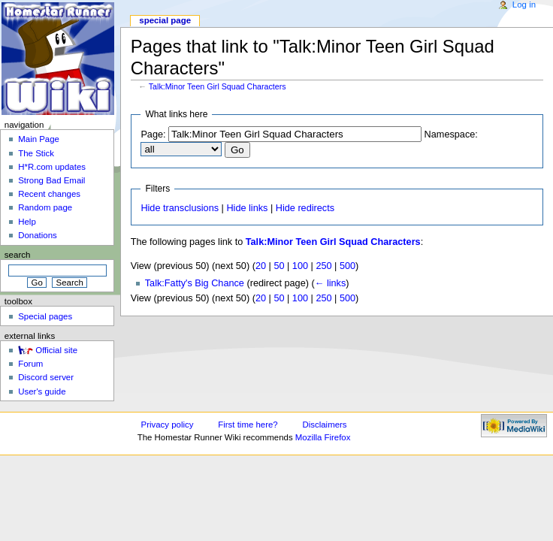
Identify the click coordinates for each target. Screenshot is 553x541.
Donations (37, 235)
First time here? (247, 424)
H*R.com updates (52, 166)
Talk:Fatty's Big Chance (194, 283)
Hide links (246, 208)
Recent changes (49, 193)
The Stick (36, 153)
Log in (524, 4)
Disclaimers (325, 424)
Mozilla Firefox (323, 437)
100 (300, 266)
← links (330, 283)
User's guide (41, 391)
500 (347, 266)
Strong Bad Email (51, 180)
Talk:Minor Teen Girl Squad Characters (217, 86)
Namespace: (451, 134)
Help (27, 221)
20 (260, 266)
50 (278, 266)
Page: (153, 134)
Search (18, 254)
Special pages (45, 316)
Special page (165, 20)
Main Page (38, 139)
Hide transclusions (180, 208)
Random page (45, 207)
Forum (30, 363)
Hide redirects (305, 208)
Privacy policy (167, 424)
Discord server (46, 377)
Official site (56, 350)
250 (323, 266)
